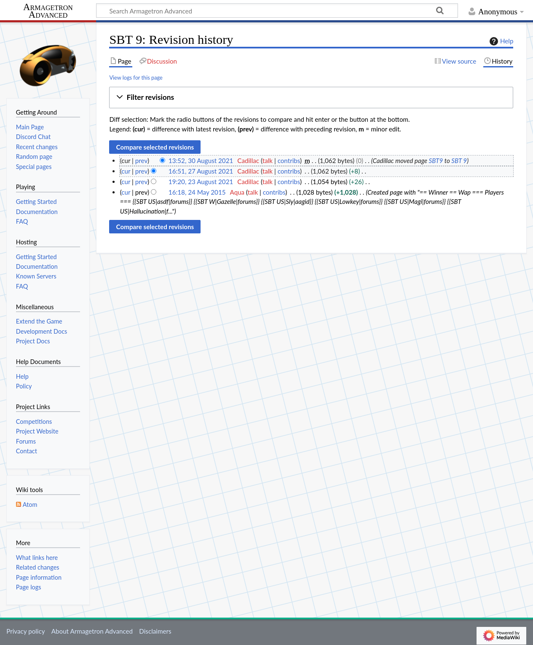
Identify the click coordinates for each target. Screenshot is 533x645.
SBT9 (436, 160)
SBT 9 (459, 160)
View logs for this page (135, 77)
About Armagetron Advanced (92, 631)
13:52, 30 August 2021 (201, 160)
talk (267, 160)
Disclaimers (155, 631)
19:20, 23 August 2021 (201, 181)
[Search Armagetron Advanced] (277, 10)
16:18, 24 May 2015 (197, 192)
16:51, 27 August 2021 (201, 171)
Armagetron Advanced (48, 11)
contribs (289, 160)
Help (500, 41)
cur (125, 171)
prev (141, 160)
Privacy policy (25, 631)
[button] (311, 97)
